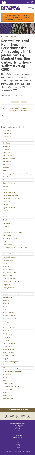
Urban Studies (7, 389)
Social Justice (7, 374)
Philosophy (23, 110)
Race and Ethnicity (8, 349)
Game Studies (7, 245)
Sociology (6, 377)
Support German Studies (17, 410)
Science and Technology (10, 368)
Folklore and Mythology (10, 238)
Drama (5, 214)
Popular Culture (8, 334)
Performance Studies (9, 319)
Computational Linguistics (11, 198)
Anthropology (7, 155)
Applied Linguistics (9, 158)
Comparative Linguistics (10, 192)
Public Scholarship (9, 343)
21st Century (7, 146)
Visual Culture (7, 396)
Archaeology (7, 161)
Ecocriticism (6, 220)
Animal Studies (7, 152)
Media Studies (7, 297)
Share (4, 115)
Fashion (5, 229)
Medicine (6, 300)
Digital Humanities (9, 208)
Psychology (6, 340)
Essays (24, 102)
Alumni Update (17, 446)
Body (4, 180)
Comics (5, 189)
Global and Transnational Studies (13, 254)
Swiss (4, 380)
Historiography (8, 260)
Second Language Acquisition (12, 371)
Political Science (8, 331)
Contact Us (17, 447)
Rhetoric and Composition (11, 362)
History (5, 263)
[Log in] (28, 2)
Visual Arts (6, 393)
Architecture (7, 164)
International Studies (9, 272)
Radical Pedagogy (8, 352)
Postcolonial (7, 337)
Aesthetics (6, 149)
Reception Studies (8, 356)
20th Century (7, 143)
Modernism (6, 306)
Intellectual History (9, 269)
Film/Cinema (7, 235)
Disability (6, 211)
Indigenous (6, 266)
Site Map (17, 444)
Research (6, 36)
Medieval (6, 303)
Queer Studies (7, 346)
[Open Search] (32, 2)
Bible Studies (7, 177)
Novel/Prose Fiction (9, 315)
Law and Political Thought (11, 282)
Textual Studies (8, 383)
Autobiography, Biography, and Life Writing (17, 174)
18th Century (15, 108)
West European (8, 399)
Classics (5, 186)
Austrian (5, 171)
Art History (6, 168)
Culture (5, 204)
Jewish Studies (7, 275)
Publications (13, 36)
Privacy (17, 441)
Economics (6, 223)
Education (6, 226)
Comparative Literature (10, 195)
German (24, 108)
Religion (5, 359)
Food (4, 242)
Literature (14, 110)
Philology (6, 322)
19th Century (7, 140)
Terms (17, 442)
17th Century (7, 134)
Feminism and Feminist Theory (13, 232)
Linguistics (6, 285)
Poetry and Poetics (9, 328)
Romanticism (7, 365)
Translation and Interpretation (13, 386)
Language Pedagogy (9, 278)
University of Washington (15, 451)
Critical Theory (7, 201)
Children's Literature (9, 183)
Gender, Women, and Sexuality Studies (15, 248)
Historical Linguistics (9, 257)
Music (5, 309)
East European (7, 217)
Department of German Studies (10, 8)
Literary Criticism (8, 288)
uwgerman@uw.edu (9, 19)
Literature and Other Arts (11, 294)
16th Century (7, 131)
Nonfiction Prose (8, 312)
